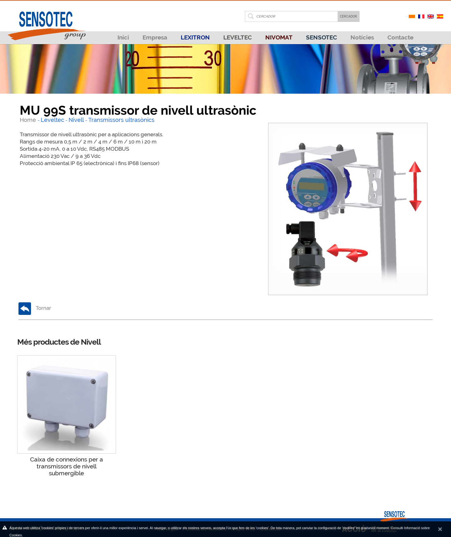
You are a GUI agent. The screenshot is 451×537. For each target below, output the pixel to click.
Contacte (400, 37)
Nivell (76, 120)
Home (29, 120)
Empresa (155, 37)
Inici (123, 37)
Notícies (362, 37)
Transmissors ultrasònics (121, 120)
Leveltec (52, 120)
